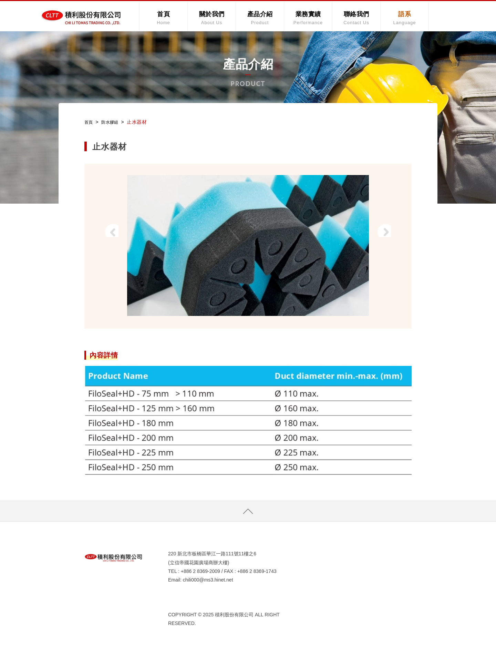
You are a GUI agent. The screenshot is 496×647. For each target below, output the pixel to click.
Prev (105, 236)
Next (390, 236)
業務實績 (308, 17)
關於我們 (212, 17)
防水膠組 (113, 122)
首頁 (163, 17)
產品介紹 (260, 17)
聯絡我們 (356, 17)
